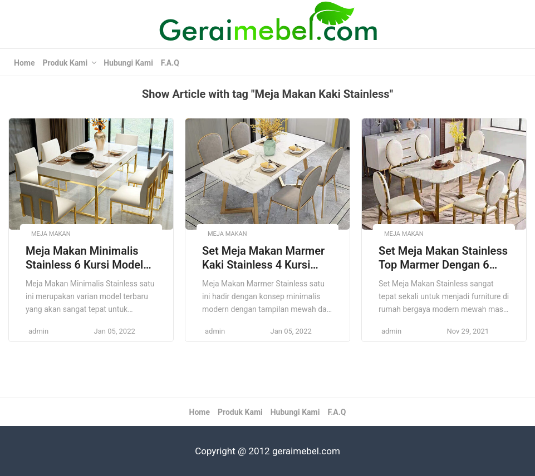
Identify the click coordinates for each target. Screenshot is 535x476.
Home (24, 62)
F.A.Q (170, 62)
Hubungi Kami (128, 62)
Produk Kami (64, 62)
